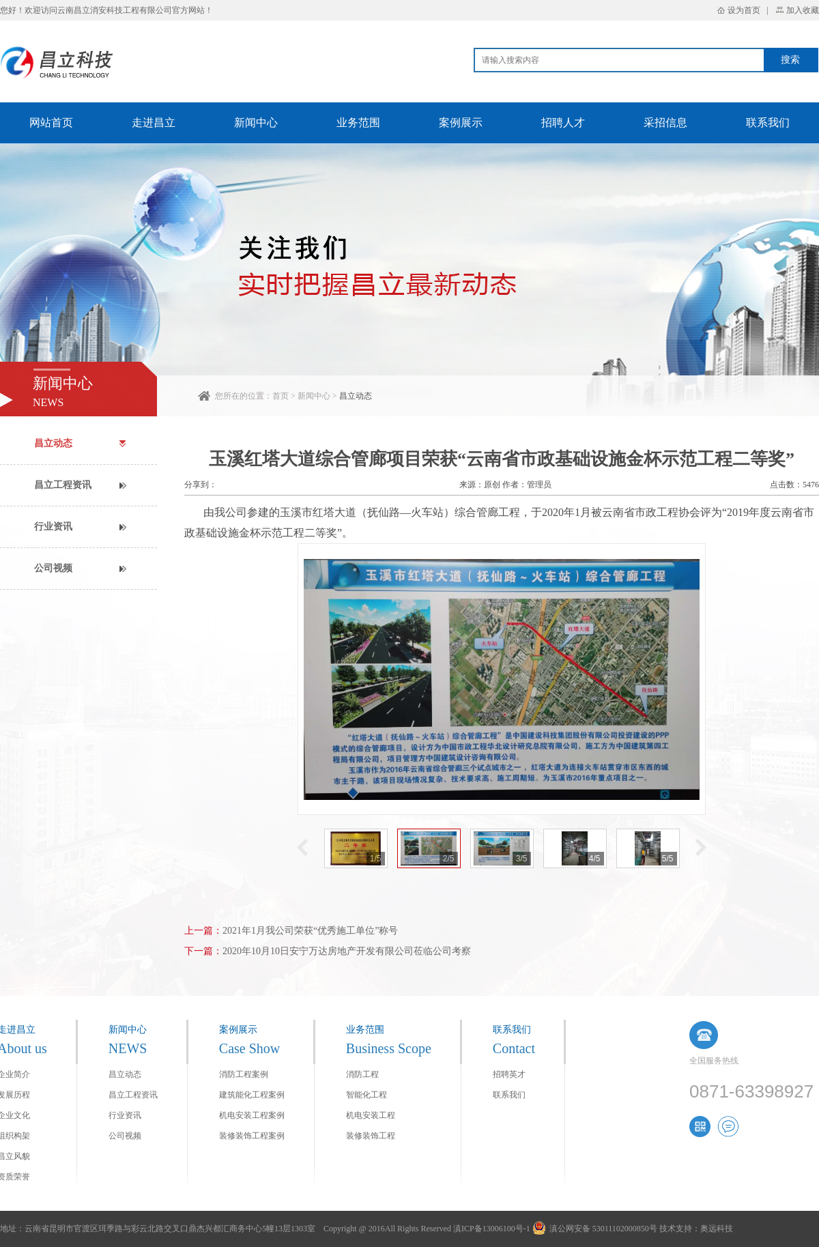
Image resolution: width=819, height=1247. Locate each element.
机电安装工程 (370, 1115)
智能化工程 (366, 1095)
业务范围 (358, 122)
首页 (280, 396)
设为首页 (744, 10)
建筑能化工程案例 (252, 1095)
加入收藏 (802, 10)
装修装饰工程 (370, 1136)
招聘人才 (563, 122)
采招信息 (665, 122)
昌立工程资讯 (62, 485)
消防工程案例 (243, 1074)
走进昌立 (153, 122)
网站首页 (51, 122)
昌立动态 (355, 396)
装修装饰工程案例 (252, 1136)
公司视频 (53, 568)
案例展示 (461, 122)
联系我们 (768, 122)
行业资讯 (53, 526)
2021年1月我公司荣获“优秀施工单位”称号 (310, 931)
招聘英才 (509, 1074)
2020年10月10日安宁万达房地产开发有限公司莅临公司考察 (346, 951)
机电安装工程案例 (252, 1115)
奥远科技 (716, 1228)
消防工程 (362, 1074)
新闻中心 (256, 122)
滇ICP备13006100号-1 (491, 1228)
